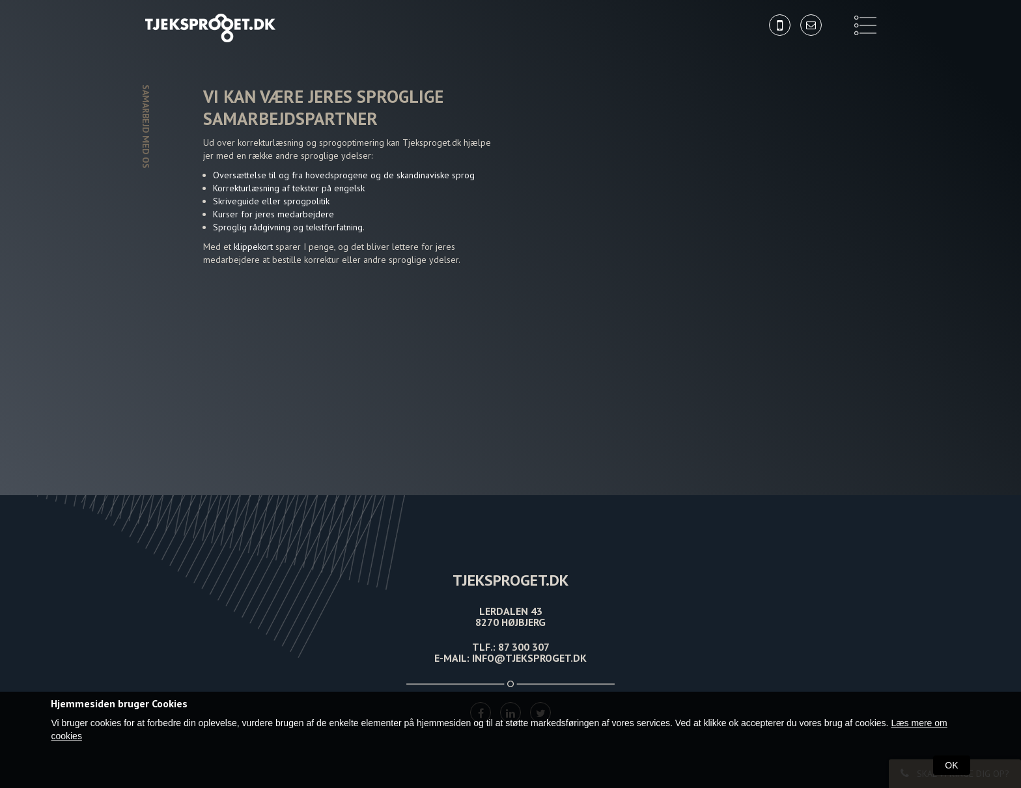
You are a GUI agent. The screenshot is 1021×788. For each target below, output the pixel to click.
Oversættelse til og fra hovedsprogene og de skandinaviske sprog (344, 175)
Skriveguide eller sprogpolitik (271, 201)
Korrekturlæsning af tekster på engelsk (289, 188)
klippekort (254, 246)
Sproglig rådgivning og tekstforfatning (288, 227)
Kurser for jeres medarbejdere (273, 214)
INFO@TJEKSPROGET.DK (529, 657)
